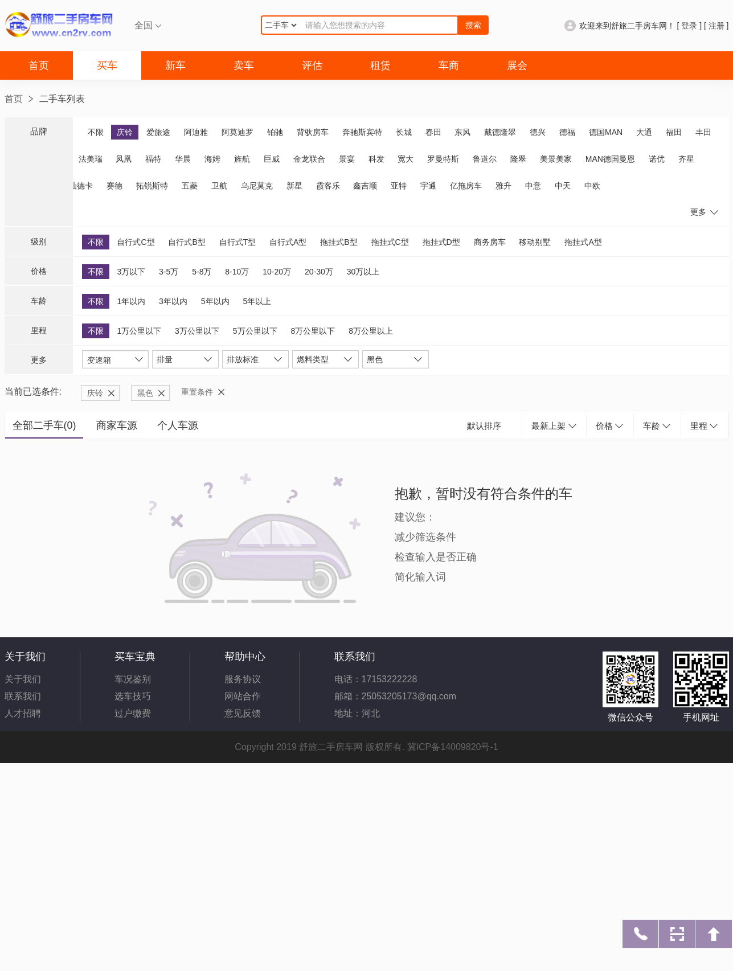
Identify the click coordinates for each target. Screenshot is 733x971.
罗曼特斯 (443, 158)
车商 (449, 65)
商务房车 (490, 242)
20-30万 (319, 271)
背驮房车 (313, 132)
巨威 (272, 158)
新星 (294, 185)
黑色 (145, 393)
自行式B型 (186, 242)
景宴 (347, 158)
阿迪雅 (196, 132)
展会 (517, 65)
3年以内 (173, 301)
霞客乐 (328, 185)
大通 (644, 132)
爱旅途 (158, 132)
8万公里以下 (312, 330)
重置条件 (197, 391)
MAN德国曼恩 (610, 158)
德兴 (538, 132)
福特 (153, 158)
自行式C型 (135, 242)
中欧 (592, 185)
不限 (96, 132)
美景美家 (556, 158)
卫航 (219, 185)
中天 (563, 185)
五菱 (190, 185)
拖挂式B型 (338, 242)
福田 (674, 132)
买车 (107, 65)
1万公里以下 (139, 330)
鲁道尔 (485, 158)
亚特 (399, 185)
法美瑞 (91, 158)
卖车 (244, 65)
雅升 (503, 185)
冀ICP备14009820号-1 (452, 747)
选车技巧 (132, 696)
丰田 (703, 132)
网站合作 (242, 696)
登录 (689, 25)
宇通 (428, 185)
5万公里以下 (255, 330)
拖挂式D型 (441, 242)
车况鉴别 (132, 679)
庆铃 (125, 132)
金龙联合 (309, 158)
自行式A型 (287, 242)
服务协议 (242, 679)
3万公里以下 (197, 330)
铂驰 (275, 132)
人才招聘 (23, 713)
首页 (38, 65)
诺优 (657, 158)
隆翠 (518, 158)
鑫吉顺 (365, 185)
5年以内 (215, 301)
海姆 (212, 158)
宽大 (405, 158)
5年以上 (257, 301)
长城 (404, 132)
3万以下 (131, 271)
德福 (567, 132)
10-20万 (277, 271)
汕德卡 (81, 185)
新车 (175, 65)
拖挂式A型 (582, 242)
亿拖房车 (466, 185)
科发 (376, 158)
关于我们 (23, 679)
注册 (716, 25)
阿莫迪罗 (237, 132)
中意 (533, 185)
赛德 (114, 185)
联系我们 (23, 696)
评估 (312, 65)
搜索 (473, 25)
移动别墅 (535, 242)
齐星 (686, 158)
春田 (433, 132)
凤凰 (124, 158)
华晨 (183, 158)
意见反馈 (242, 713)
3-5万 (168, 271)
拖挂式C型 (390, 242)
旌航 (242, 158)
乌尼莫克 (257, 185)
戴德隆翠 (500, 132)
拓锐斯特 (152, 185)
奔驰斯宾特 (362, 132)
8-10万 (237, 271)
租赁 (380, 65)
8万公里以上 (371, 330)
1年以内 (131, 301)
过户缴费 (132, 713)
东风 (462, 132)
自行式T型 (237, 242)
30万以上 (363, 271)
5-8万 (201, 271)
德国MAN (606, 132)
